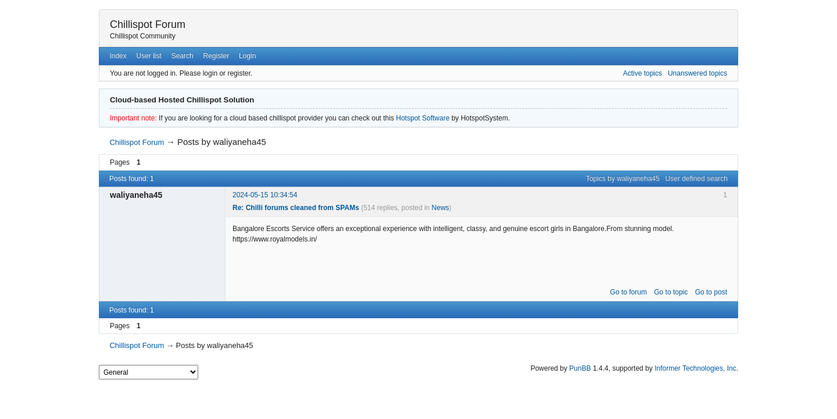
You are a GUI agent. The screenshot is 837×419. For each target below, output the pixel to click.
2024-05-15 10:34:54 (265, 195)
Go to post (711, 292)
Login (247, 56)
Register (216, 56)
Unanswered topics (697, 73)
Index (117, 56)
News (440, 208)
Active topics (642, 73)
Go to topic (671, 292)
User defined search (697, 179)
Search (182, 56)
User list (149, 56)
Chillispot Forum (147, 24)
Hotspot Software (422, 118)
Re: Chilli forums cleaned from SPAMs (296, 208)
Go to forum (628, 292)
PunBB (580, 368)
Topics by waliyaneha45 (623, 179)
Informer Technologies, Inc (695, 368)
